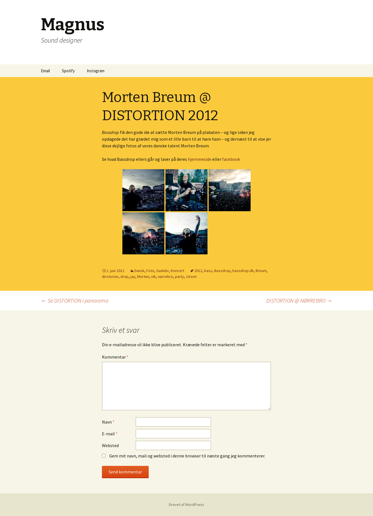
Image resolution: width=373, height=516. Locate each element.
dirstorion (110, 276)
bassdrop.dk (243, 270)
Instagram (95, 70)
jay (132, 276)
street (191, 276)
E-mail (110, 433)
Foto (150, 270)
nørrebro (165, 276)
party (179, 276)
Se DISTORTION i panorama (74, 300)
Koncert (177, 270)
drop (124, 276)
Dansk (139, 270)
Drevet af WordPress (186, 504)
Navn (108, 422)
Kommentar (115, 357)
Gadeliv (162, 270)
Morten (143, 276)
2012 (198, 270)
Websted (110, 445)
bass (208, 270)
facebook (231, 159)
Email (45, 70)
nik (153, 276)
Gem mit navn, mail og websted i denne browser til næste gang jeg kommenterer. (187, 456)
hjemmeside (199, 159)
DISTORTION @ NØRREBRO (299, 300)
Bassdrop (222, 270)
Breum (261, 270)
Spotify (68, 70)
